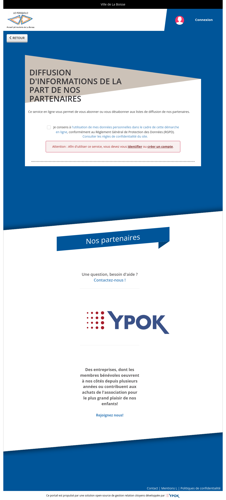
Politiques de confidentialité (200, 488)
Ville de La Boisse (113, 4)
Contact (152, 488)
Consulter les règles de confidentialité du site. (115, 136)
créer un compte (160, 146)
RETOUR (17, 38)
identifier (135, 146)
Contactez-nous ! (110, 279)
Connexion (204, 19)
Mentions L (169, 488)
